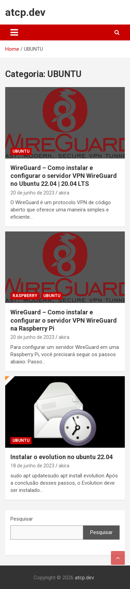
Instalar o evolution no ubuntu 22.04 (61, 456)
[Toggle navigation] (14, 32)
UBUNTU (20, 151)
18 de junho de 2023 (32, 465)
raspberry (24, 295)
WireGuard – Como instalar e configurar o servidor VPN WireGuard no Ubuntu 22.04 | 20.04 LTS (63, 176)
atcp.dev (25, 12)
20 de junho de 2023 (32, 193)
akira (64, 193)
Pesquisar (21, 519)
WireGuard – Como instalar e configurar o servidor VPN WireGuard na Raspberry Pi (63, 320)
